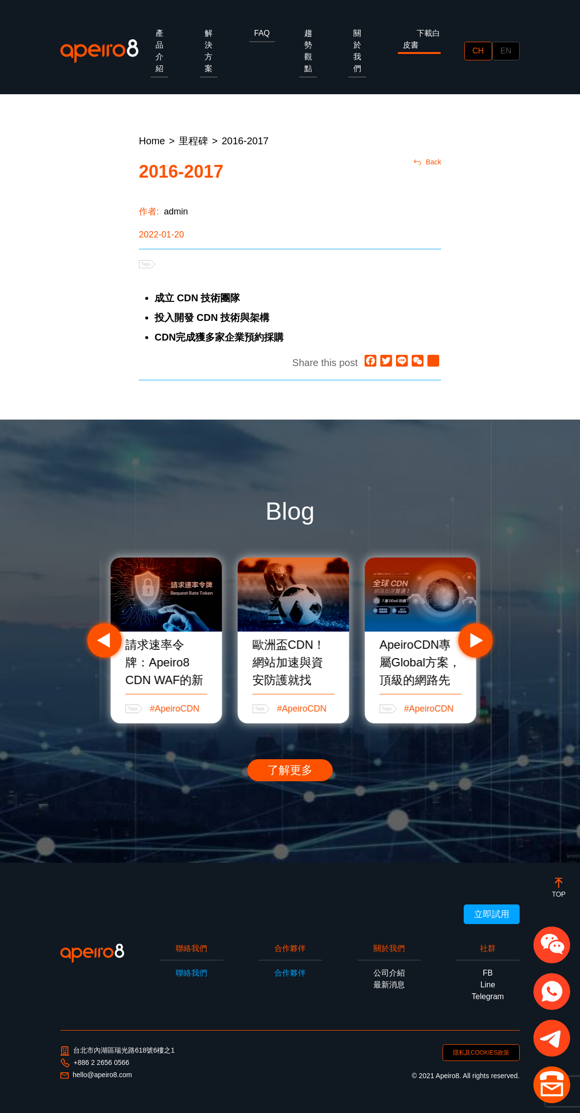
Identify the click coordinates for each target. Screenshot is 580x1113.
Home (152, 140)
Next (475, 640)
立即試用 (491, 914)
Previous (104, 640)
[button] (551, 945)
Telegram (488, 996)
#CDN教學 (161, 709)
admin (176, 211)
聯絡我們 (191, 973)
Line (487, 984)
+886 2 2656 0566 (94, 1063)
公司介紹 (389, 973)
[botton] (558, 887)
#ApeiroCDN (292, 709)
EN (506, 51)
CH (478, 51)
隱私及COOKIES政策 (481, 1052)
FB (488, 973)
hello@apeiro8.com (96, 1075)
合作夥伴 (290, 973)
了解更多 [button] (290, 770)
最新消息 (389, 984)
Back (427, 162)
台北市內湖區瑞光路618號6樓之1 (117, 1051)
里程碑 (193, 140)
